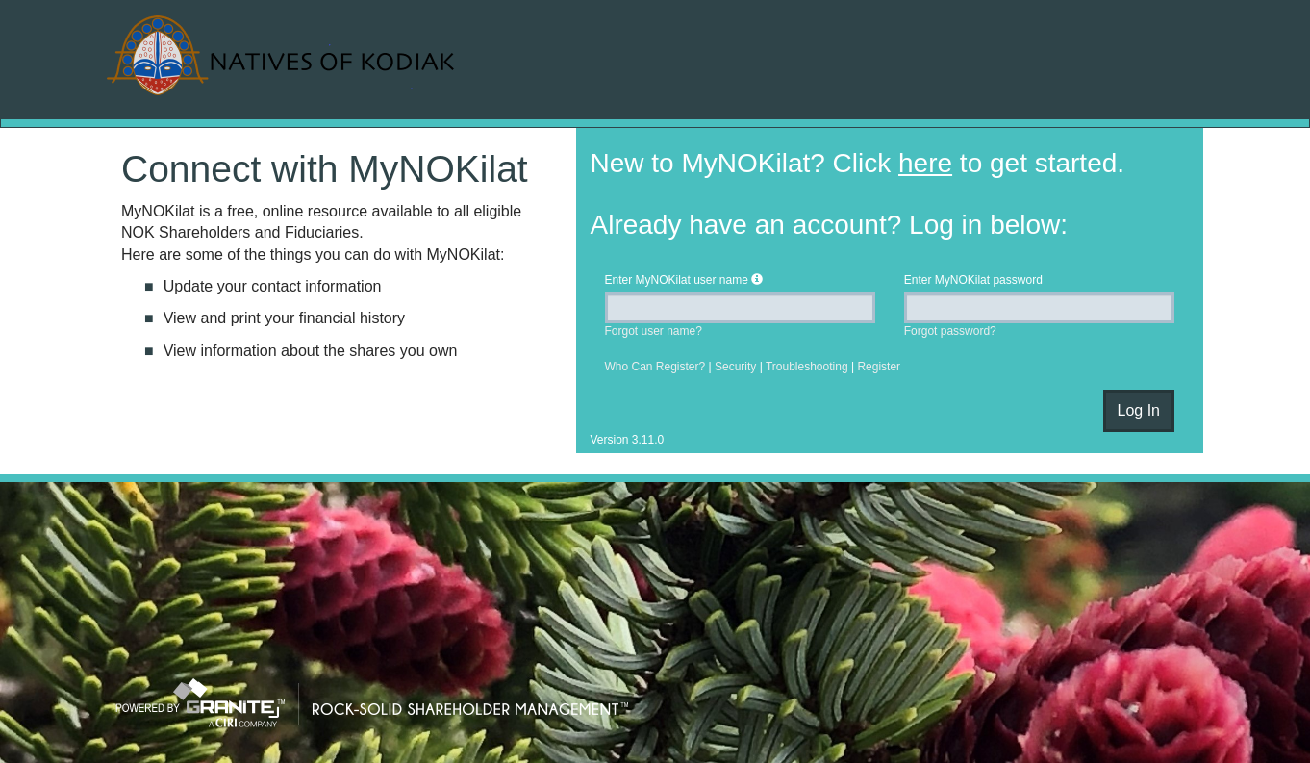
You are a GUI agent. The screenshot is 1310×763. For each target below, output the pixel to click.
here (925, 163)
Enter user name (676, 280)
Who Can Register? (655, 366)
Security (735, 366)
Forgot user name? (653, 331)
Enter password (973, 280)
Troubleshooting (807, 366)
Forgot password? (950, 331)
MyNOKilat (284, 55)
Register (878, 366)
